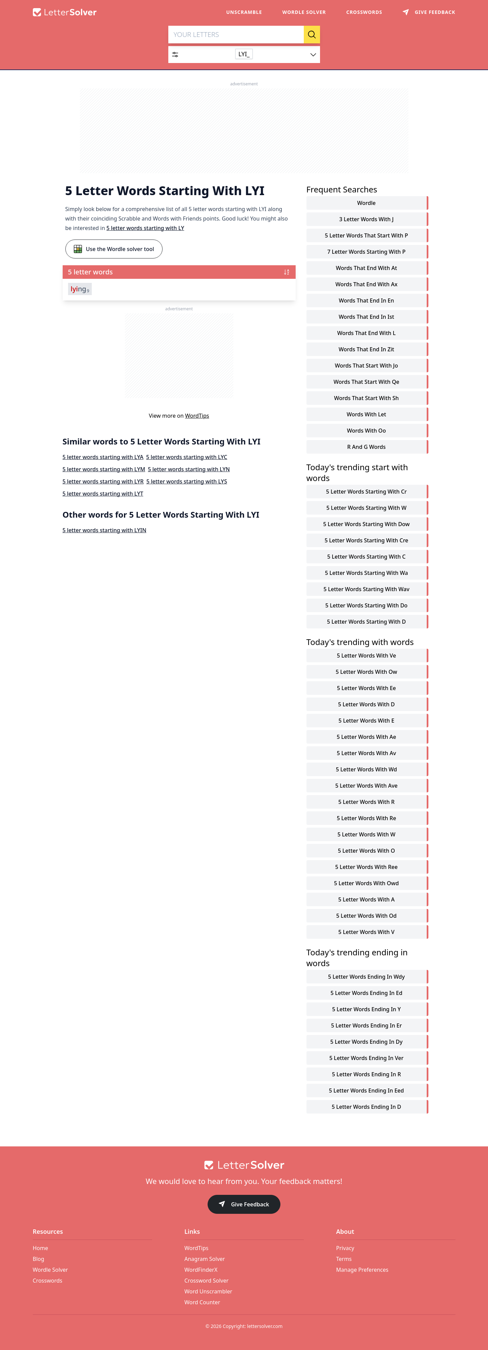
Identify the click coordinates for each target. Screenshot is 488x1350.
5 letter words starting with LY (145, 228)
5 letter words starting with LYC (186, 457)
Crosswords (364, 12)
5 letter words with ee (366, 688)
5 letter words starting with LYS (186, 481)
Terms (344, 1259)
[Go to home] (244, 1165)
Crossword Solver (207, 1280)
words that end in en (366, 301)
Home (40, 1248)
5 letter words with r (366, 802)
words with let (366, 414)
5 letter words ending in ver (367, 1058)
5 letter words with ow (366, 672)
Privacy (345, 1248)
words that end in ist (366, 317)
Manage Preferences (362, 1269)
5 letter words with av (366, 753)
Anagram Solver (205, 1259)
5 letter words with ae (366, 737)
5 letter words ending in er (366, 1026)
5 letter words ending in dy (366, 1042)
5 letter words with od (366, 916)
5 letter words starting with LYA (103, 457)
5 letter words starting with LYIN (105, 530)
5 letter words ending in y (366, 1009)
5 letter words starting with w (366, 508)
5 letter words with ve (366, 656)
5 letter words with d (366, 704)
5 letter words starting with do (366, 605)
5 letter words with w (367, 834)
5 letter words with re (366, 818)
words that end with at (366, 268)
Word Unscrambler (208, 1291)
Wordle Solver (304, 12)
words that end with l (366, 333)
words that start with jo (366, 366)
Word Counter (202, 1302)
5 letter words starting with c (366, 557)
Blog (38, 1259)
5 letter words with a (366, 900)
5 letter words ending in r (366, 1074)
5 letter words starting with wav (366, 589)
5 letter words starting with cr (366, 492)
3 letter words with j (366, 219)
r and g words (366, 447)
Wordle (366, 203)
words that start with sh (366, 398)
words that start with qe (366, 382)
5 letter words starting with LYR (103, 481)
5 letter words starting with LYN (189, 469)
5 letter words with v (366, 932)
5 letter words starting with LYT (103, 494)
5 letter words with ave (366, 786)
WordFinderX (201, 1269)
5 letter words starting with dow (366, 524)
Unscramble (244, 12)
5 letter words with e (367, 721)
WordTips (197, 416)
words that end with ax (366, 284)
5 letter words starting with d (366, 622)
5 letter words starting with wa (366, 573)
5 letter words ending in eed (366, 1091)
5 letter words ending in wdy (366, 977)
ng (80, 289)
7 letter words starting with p (366, 252)
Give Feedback (244, 1205)
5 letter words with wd (366, 769)
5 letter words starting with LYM (104, 469)
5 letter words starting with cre (366, 540)
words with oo (366, 431)
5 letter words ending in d (366, 1107)
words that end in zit (366, 349)
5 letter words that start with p (366, 236)
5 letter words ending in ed (366, 993)
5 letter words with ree (366, 867)
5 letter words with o (366, 851)
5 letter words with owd (366, 883)
